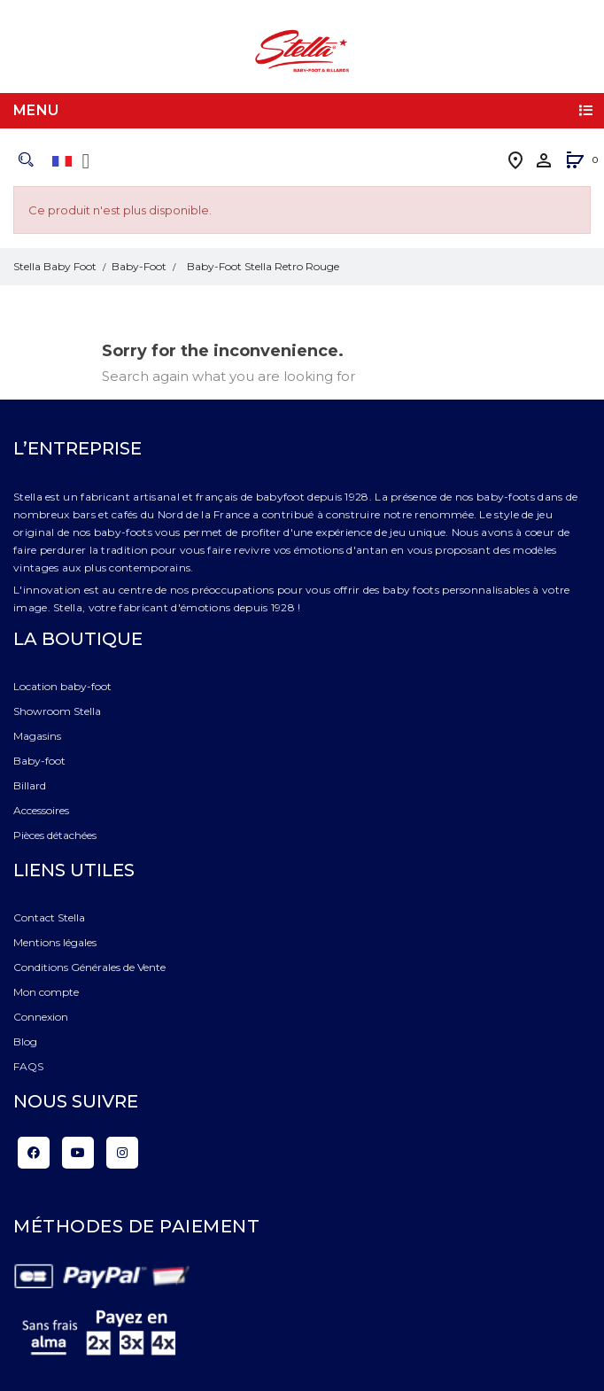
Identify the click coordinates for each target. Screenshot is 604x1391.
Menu (36, 110)
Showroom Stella (57, 711)
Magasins (37, 735)
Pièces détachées (55, 835)
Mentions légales (55, 942)
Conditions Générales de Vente (89, 967)
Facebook (34, 1153)
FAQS (28, 1066)
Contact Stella (49, 917)
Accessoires (41, 810)
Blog (25, 1041)
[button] (574, 161)
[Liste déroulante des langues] (74, 161)
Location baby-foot (62, 686)
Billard (29, 785)
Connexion (40, 1016)
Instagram (122, 1153)
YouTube (78, 1153)
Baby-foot (39, 760)
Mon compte (46, 992)
